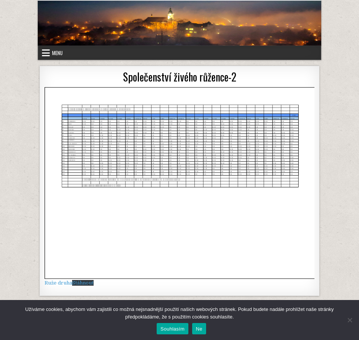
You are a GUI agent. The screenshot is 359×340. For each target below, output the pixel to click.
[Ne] (349, 320)
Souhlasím (172, 329)
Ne (199, 329)
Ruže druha (58, 283)
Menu (57, 53)
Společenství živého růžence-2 (179, 77)
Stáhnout (83, 283)
